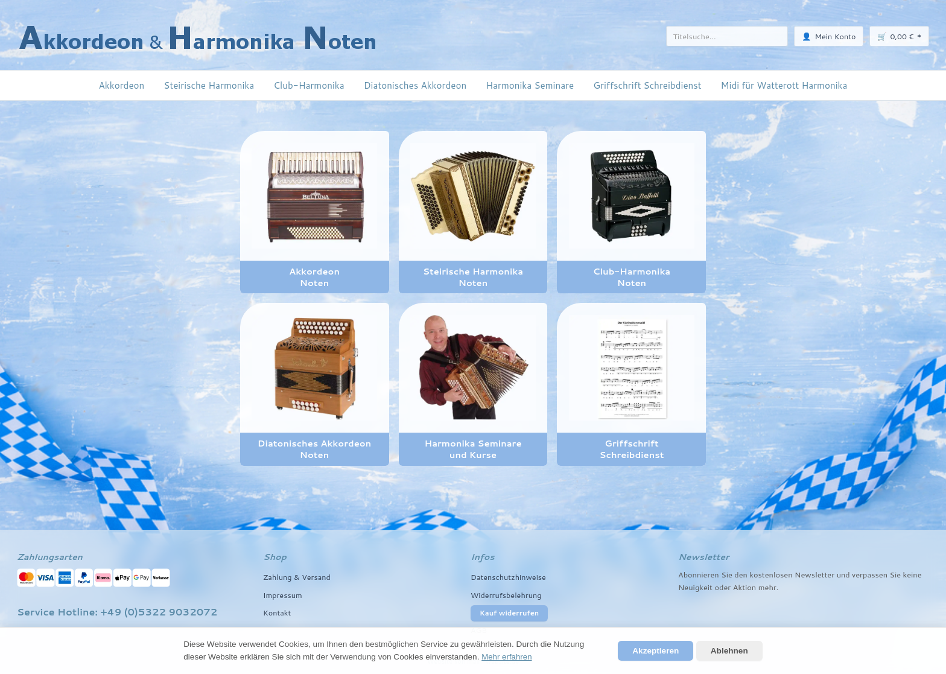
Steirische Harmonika (208, 85)
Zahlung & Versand (297, 576)
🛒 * (899, 36)
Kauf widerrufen (509, 613)
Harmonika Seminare (530, 85)
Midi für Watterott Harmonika (784, 85)
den (741, 574)
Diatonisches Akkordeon (415, 85)
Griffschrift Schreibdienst (647, 85)
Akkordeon (122, 85)
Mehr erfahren (507, 656)
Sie (895, 574)
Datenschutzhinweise (509, 576)
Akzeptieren (655, 650)
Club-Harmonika (308, 85)
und (843, 574)
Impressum (283, 595)
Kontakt (277, 612)
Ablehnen (729, 650)
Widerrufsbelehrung (506, 595)
